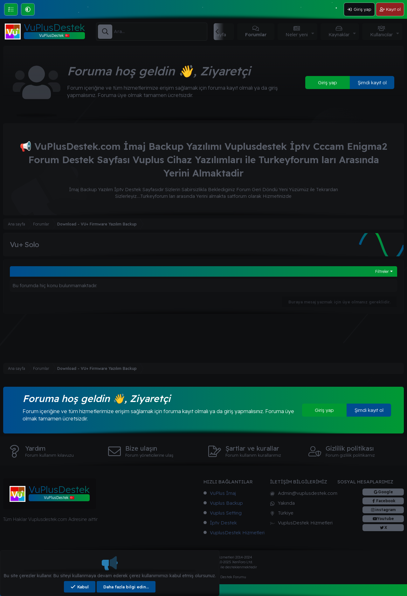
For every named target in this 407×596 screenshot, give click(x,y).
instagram (385, 509)
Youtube (385, 518)
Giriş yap (327, 83)
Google (385, 491)
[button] (28, 9)
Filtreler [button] (382, 271)
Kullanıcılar (381, 34)
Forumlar (255, 34)
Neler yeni (297, 34)
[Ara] (160, 31)
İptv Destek (223, 523)
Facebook (385, 500)
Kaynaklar (338, 34)
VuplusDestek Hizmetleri (237, 533)
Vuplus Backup (226, 503)
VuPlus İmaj (223, 493)
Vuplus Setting (226, 513)
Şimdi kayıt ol (372, 83)
